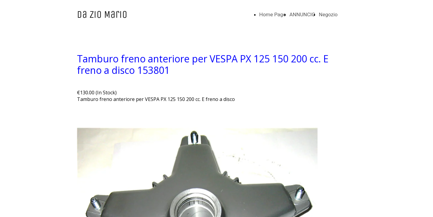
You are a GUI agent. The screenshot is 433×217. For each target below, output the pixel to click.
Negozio (328, 14)
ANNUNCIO (302, 14)
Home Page (272, 14)
